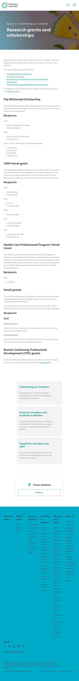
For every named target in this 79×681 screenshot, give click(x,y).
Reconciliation (70, 525)
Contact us (68, 581)
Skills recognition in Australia (45, 585)
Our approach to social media (13, 652)
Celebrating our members (33, 24)
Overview (56, 606)
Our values (69, 534)
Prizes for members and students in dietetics (33, 414)
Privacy (61, 671)
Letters (55, 528)
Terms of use (54, 671)
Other (55, 618)
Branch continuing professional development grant (27, 85)
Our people (69, 537)
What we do (69, 521)
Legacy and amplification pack (57, 600)
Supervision (44, 562)
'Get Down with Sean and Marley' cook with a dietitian (33, 547)
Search (39, 492)
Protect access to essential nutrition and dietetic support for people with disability (57, 557)
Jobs (66, 577)
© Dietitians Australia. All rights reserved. (17, 671)
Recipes (18, 525)
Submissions (57, 537)
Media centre (69, 568)
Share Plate (46, 362)
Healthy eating (58, 589)
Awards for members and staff (34, 445)
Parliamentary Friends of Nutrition (58, 624)
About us (12, 24)
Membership (45, 553)
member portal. (14, 91)
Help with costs (33, 528)
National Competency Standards (45, 542)
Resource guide (58, 615)
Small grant (12, 82)
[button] (68, 5)
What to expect (33, 525)
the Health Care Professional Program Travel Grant (27, 79)
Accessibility (46, 671)
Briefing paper (57, 540)
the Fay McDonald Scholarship (19, 74)
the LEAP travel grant (15, 77)
